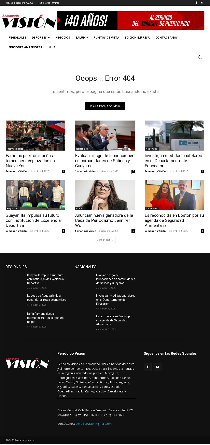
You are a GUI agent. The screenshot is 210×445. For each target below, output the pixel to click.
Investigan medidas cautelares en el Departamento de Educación (173, 161)
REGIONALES (16, 268)
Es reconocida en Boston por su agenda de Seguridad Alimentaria (174, 221)
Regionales (13, 209)
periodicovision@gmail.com (94, 425)
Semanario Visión (16, 171)
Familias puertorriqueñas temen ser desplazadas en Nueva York (30, 161)
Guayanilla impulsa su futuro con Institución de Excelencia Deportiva (33, 221)
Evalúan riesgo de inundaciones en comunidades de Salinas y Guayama (104, 161)
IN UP (79, 209)
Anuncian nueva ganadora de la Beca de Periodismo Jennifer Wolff (104, 221)
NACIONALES (85, 268)
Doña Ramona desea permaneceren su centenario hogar (45, 318)
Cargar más (105, 240)
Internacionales (15, 149)
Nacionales (82, 149)
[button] (200, 57)
